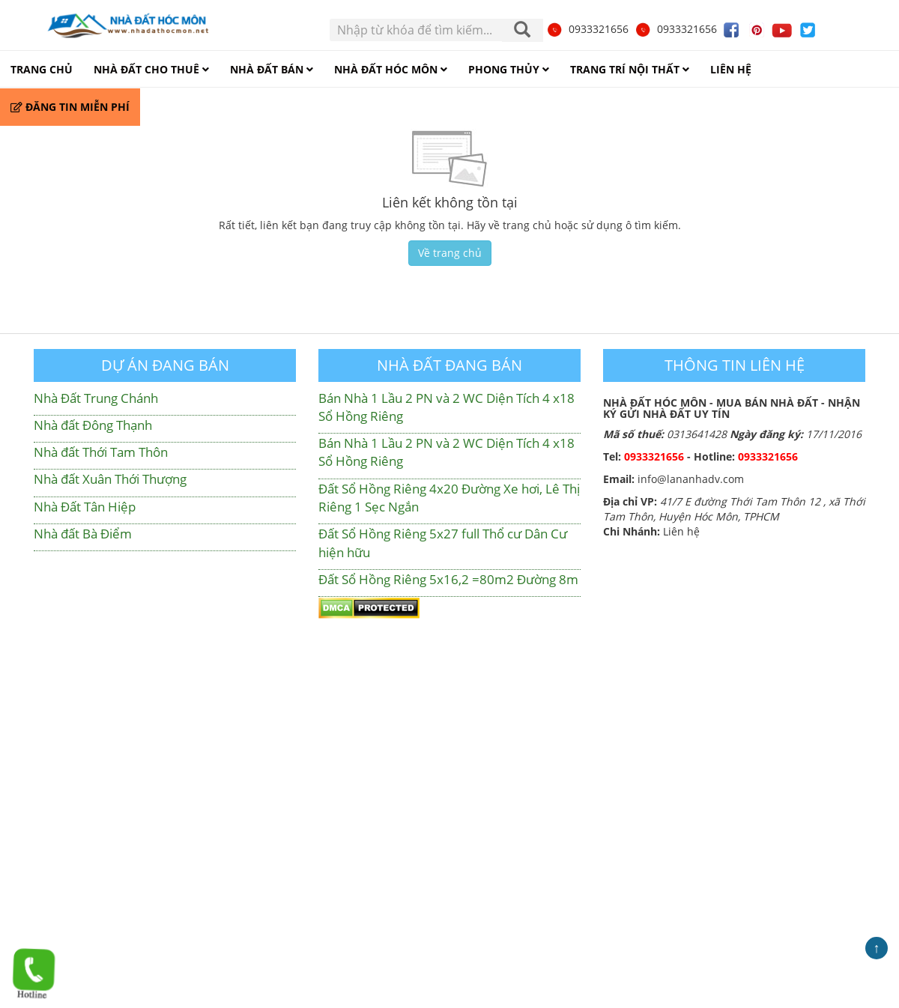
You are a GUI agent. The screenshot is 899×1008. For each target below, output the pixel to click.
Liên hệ (681, 531)
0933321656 (587, 29)
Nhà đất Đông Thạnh (93, 425)
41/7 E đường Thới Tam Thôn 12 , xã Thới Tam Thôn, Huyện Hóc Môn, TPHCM (734, 508)
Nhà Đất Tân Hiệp (85, 506)
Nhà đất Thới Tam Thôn (101, 452)
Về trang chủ (450, 253)
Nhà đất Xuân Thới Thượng (110, 479)
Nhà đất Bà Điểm (83, 533)
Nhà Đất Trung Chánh (96, 398)
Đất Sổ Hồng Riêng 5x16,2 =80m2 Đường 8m (448, 579)
